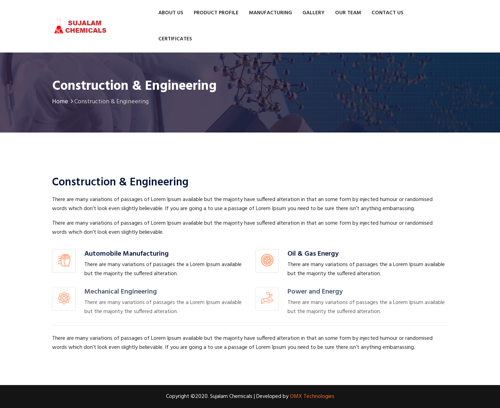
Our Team (348, 13)
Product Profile (216, 13)
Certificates (175, 39)
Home (63, 102)
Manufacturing (270, 13)
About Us (170, 13)
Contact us (387, 13)
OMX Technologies (312, 396)
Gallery (313, 13)
